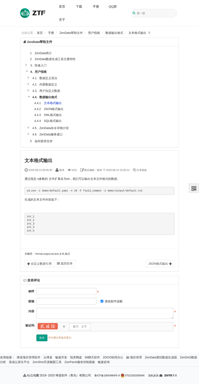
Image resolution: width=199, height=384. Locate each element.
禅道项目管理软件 (28, 357)
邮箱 (31, 301)
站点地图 (31, 375)
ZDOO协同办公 (113, 357)
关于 (62, 19)
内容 (31, 311)
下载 (79, 6)
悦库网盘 (76, 357)
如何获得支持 (44, 141)
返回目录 (65, 263)
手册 (96, 6)
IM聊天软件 (92, 357)
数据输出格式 (114, 32)
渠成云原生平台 (19, 362)
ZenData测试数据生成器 (161, 357)
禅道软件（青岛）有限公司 (73, 375)
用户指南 (94, 32)
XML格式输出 (53, 115)
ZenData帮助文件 (71, 32)
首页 (62, 6)
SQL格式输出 (53, 120)
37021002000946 (132, 375)
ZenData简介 (43, 53)
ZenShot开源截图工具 (47, 362)
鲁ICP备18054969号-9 (107, 375)
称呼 (31, 291)
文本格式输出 (137, 32)
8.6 (170, 376)
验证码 (29, 325)
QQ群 (113, 6)
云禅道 (47, 357)
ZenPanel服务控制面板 (80, 362)
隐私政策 (153, 375)
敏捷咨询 (104, 362)
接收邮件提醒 (112, 301)
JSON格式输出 (54, 109)
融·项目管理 (134, 357)
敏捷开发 (61, 357)
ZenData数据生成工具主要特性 (55, 59)
